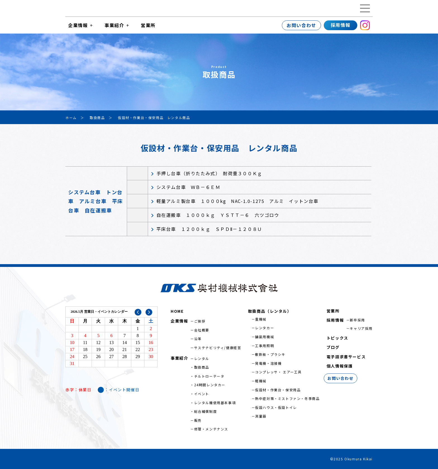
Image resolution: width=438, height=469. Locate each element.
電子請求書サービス (346, 356)
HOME (177, 311)
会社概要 (201, 330)
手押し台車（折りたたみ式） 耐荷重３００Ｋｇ (209, 173)
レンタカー (264, 327)
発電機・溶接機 (268, 363)
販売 (198, 420)
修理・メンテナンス (211, 429)
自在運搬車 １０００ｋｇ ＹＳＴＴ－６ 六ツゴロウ (217, 215)
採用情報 (340, 25)
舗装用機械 (264, 336)
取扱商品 (201, 367)
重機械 (260, 319)
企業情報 (78, 25)
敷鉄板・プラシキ (270, 354)
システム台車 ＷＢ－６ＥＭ (188, 187)
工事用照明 (264, 345)
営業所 (148, 25)
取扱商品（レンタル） (270, 311)
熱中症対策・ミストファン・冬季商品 (287, 398)
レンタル (201, 358)
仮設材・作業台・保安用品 (278, 389)
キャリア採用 (361, 328)
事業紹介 (114, 25)
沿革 (198, 338)
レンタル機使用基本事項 (215, 402)
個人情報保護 (340, 366)
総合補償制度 (205, 411)
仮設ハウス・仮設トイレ (276, 407)
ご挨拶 (200, 321)
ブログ (333, 347)
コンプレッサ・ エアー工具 (278, 371)
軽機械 (260, 380)
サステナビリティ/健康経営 (217, 347)
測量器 (260, 416)
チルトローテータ (209, 376)
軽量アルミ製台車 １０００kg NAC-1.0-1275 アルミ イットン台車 (237, 201)
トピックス (337, 338)
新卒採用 (357, 320)
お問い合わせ (301, 25)
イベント (201, 393)
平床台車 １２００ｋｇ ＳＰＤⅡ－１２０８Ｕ (209, 229)
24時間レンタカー (209, 384)
